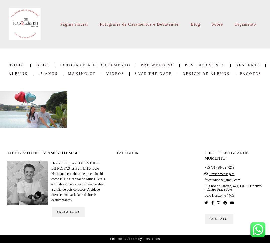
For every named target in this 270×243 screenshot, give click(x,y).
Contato (219, 219)
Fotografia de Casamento (95, 65)
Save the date (153, 74)
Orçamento (245, 24)
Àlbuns (18, 74)
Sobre (217, 24)
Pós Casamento (205, 65)
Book (43, 65)
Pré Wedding (157, 65)
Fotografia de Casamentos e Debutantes (139, 24)
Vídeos (115, 74)
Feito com (135, 239)
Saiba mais (68, 211)
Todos (17, 65)
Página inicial (74, 24)
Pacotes (250, 74)
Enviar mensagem (222, 174)
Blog (195, 24)
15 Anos (48, 74)
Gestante (248, 65)
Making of (82, 74)
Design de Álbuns (206, 74)
